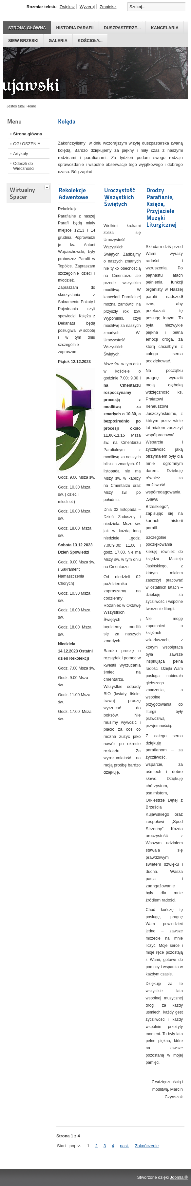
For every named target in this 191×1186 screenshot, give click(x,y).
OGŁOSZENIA (26, 143)
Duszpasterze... (122, 27)
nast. (124, 1145)
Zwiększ (67, 6)
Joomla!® (179, 1177)
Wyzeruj (87, 6)
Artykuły (20, 153)
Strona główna (27, 27)
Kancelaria (165, 27)
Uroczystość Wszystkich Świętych (119, 197)
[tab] (48, 186)
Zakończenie (147, 1145)
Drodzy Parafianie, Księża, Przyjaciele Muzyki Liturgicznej (161, 207)
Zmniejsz (108, 6)
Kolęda (66, 121)
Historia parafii (74, 27)
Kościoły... (90, 40)
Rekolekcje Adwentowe (73, 193)
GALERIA (57, 40)
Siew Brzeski (23, 40)
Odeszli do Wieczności (23, 166)
